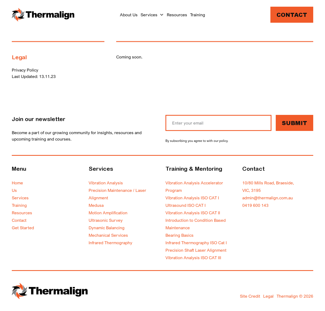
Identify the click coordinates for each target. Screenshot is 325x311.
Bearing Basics (179, 235)
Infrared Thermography (110, 242)
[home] (43, 14)
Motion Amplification (108, 212)
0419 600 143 (255, 205)
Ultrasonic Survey (106, 220)
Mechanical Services (108, 235)
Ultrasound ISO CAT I (185, 205)
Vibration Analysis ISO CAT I (192, 197)
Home (17, 182)
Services (20, 197)
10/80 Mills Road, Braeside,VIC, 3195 (268, 186)
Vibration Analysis (106, 182)
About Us (129, 14)
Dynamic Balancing (106, 227)
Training (197, 14)
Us (14, 190)
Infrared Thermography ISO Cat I (196, 242)
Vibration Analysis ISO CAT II (192, 212)
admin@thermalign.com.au (267, 197)
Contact (292, 15)
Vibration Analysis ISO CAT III (193, 257)
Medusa (96, 205)
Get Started (23, 227)
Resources (177, 14)
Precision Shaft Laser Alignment (195, 250)
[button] (152, 14)
